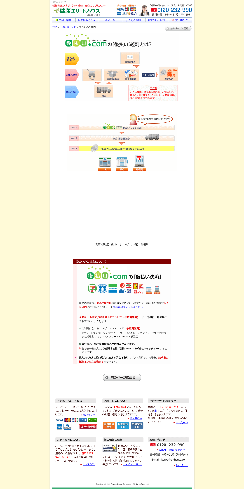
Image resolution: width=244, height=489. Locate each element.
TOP (54, 27)
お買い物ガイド (68, 27)
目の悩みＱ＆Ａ (86, 20)
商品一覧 (110, 20)
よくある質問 (133, 20)
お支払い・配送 (156, 20)
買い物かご (179, 20)
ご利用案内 (63, 20)
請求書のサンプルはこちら (128, 307)
